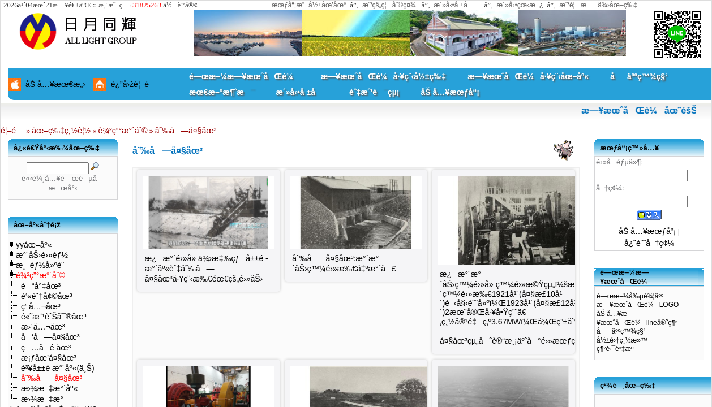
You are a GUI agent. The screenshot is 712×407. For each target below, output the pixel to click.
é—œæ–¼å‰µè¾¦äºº (630, 296)
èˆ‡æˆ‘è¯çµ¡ (374, 92)
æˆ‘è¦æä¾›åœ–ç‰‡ (599, 5)
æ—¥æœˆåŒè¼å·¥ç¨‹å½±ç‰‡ (383, 76)
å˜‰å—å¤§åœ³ (185, 130)
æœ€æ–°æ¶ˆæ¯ (221, 92)
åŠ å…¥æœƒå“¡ (450, 92)
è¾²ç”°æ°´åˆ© (123, 130)
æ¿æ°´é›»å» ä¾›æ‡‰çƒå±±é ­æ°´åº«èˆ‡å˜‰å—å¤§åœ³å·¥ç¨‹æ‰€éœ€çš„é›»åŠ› (206, 268)
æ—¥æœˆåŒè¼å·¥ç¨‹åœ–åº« (528, 76)
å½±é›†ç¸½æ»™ (622, 340)
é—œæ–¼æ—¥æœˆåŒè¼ (244, 76)
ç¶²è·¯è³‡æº (618, 349)
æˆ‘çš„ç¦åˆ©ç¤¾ (389, 5)
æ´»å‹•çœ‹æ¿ (520, 5)
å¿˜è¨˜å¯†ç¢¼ (649, 243)
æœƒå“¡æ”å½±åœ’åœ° (309, 5)
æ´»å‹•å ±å (456, 5)
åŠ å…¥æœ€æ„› (55, 84)
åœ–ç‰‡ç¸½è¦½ (61, 130)
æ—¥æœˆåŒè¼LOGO (638, 305)
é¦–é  (12, 130)
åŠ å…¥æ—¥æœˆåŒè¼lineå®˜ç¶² (637, 318)
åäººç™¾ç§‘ (638, 76)
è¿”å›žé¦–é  (134, 84)
